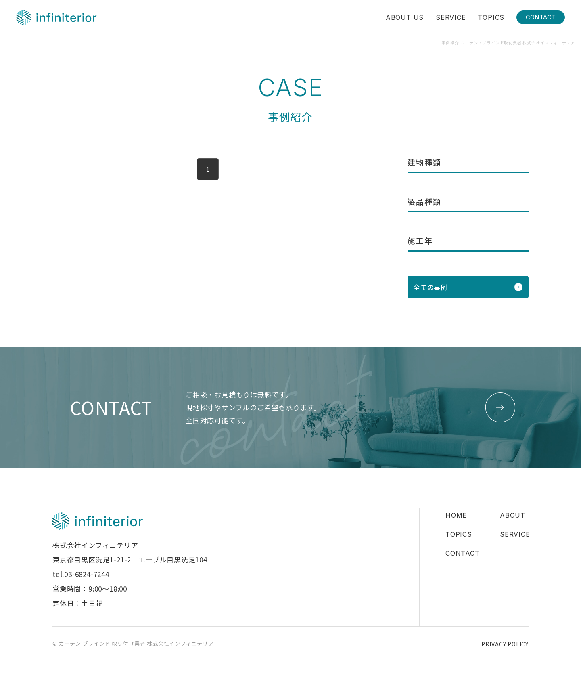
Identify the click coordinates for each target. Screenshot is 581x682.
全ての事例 (430, 287)
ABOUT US (405, 17)
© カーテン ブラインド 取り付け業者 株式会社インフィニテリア (133, 643)
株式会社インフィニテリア (56, 17)
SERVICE (451, 17)
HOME (456, 515)
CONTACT (541, 17)
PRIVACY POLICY (505, 644)
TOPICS (491, 17)
